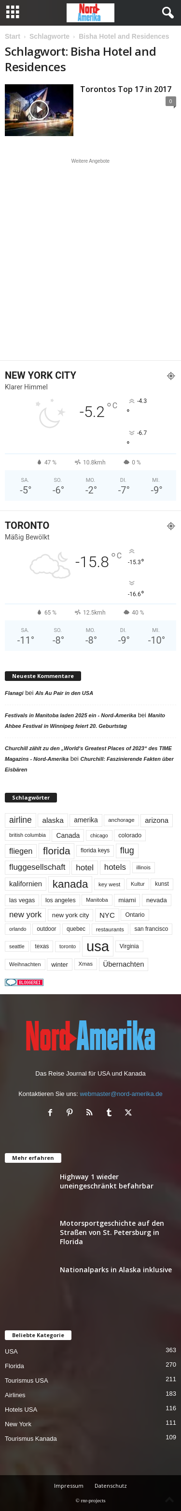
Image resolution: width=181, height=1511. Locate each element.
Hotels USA (21, 1409)
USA (11, 1351)
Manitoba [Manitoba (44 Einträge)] (97, 900)
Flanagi (14, 693)
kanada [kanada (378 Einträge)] (70, 884)
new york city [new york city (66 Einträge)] (70, 915)
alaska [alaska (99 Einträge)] (52, 820)
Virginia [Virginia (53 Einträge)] (129, 946)
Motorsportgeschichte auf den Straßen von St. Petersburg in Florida (112, 1232)
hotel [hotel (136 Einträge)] (85, 867)
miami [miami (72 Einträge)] (127, 900)
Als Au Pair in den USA (64, 693)
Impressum (69, 1485)
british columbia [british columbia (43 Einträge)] (27, 835)
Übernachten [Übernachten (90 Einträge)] (123, 964)
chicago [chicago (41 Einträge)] (99, 835)
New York (18, 1424)
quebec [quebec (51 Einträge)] (76, 928)
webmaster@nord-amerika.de (121, 1093)
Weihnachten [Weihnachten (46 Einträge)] (25, 964)
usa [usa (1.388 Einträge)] (97, 946)
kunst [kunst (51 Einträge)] (161, 883)
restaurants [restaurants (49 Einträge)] (110, 929)
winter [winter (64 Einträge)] (59, 964)
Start (12, 36)
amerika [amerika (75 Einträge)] (85, 820)
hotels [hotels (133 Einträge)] (115, 867)
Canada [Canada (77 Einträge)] (68, 835)
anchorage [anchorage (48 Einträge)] (121, 820)
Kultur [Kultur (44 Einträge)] (138, 884)
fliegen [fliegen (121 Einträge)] (20, 851)
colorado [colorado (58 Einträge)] (129, 835)
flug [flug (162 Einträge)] (127, 850)
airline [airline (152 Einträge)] (20, 820)
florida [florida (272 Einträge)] (56, 850)
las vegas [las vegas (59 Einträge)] (22, 900)
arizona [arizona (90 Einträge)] (156, 820)
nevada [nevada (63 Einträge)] (156, 900)
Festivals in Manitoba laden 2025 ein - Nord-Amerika (70, 715)
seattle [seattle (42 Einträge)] (17, 946)
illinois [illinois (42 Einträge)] (144, 867)
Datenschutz (111, 1485)
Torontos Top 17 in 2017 (125, 89)
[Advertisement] (90, 259)
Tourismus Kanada (31, 1438)
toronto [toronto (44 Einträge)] (67, 946)
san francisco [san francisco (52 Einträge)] (151, 928)
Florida (14, 1366)
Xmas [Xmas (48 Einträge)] (86, 964)
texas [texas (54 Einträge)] (42, 946)
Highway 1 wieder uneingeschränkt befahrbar (106, 1181)
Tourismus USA (26, 1380)
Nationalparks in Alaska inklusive (116, 1269)
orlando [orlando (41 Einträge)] (18, 929)
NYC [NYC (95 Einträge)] (107, 915)
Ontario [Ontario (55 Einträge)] (134, 914)
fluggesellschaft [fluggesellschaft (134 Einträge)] (37, 867)
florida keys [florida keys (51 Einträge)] (95, 850)
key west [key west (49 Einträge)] (109, 884)
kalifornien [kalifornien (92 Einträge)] (25, 883)
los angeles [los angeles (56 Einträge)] (60, 900)
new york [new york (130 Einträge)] (25, 914)
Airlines (15, 1395)
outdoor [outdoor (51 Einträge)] (46, 928)
